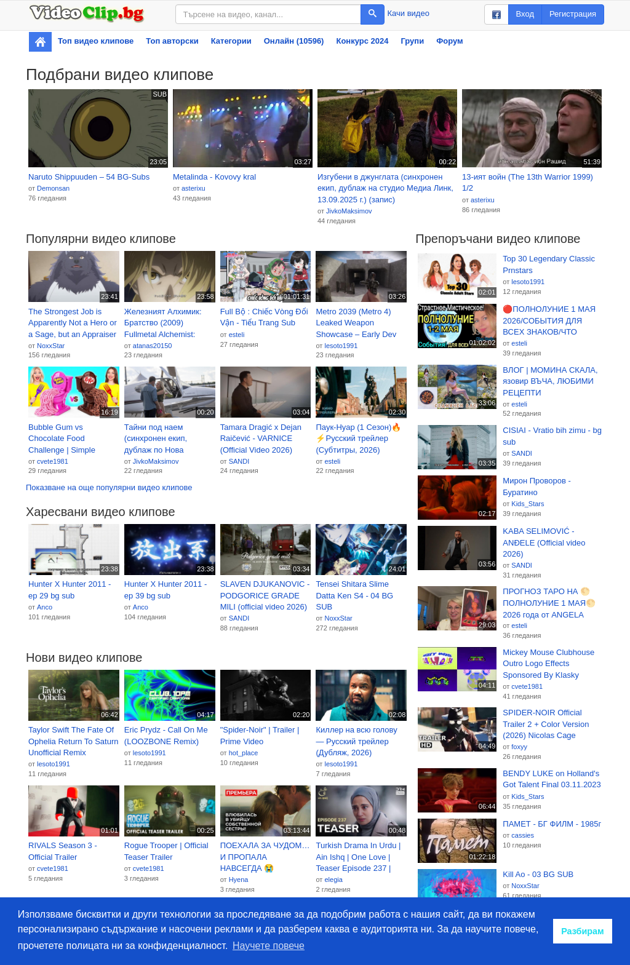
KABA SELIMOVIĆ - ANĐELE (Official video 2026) (544, 542)
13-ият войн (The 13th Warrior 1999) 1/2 (527, 182)
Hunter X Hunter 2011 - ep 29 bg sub (69, 589)
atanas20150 (152, 345)
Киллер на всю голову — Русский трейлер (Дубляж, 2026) (356, 741)
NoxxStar (51, 345)
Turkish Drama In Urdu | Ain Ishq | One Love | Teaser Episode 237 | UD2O (358, 857)
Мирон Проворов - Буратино (536, 486)
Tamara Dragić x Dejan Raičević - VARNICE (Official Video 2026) (260, 439)
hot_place (243, 753)
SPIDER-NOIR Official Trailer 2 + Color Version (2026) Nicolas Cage (546, 724)
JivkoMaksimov (349, 211)
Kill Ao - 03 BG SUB (538, 874)
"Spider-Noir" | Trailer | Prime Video (260, 735)
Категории (231, 41)
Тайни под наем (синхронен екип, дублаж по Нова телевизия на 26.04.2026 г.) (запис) (163, 439)
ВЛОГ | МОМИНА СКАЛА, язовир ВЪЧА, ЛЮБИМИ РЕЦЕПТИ (550, 381)
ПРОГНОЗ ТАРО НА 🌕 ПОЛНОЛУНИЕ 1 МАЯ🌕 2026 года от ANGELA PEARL (549, 603)
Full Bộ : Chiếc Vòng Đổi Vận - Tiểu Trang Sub (264, 317)
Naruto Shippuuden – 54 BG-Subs (89, 176)
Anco (44, 607)
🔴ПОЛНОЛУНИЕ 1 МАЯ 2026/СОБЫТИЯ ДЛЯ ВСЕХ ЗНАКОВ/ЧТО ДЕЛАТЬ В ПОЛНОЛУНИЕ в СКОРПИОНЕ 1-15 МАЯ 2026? (551, 321)
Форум (449, 41)
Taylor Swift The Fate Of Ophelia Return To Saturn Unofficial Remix (73, 741)
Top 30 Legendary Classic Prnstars (549, 264)
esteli (237, 334)
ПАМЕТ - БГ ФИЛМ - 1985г (552, 823)
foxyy (519, 746)
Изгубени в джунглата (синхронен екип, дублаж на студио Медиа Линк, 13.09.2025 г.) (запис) (385, 188)
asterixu (193, 188)
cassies (522, 835)
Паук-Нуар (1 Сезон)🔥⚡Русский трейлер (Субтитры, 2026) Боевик (358, 439)
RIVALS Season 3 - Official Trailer (62, 851)
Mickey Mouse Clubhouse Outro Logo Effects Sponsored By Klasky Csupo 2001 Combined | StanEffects (548, 664)
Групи (412, 41)
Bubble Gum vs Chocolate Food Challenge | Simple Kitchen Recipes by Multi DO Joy (72, 439)
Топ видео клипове (96, 41)
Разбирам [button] (582, 931)
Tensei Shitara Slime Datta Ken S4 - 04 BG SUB (354, 595)
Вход (525, 13)
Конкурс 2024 (362, 41)
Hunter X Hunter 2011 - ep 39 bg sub (165, 589)
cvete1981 (52, 461)
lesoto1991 (340, 345)
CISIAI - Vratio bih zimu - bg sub (552, 436)
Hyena (239, 879)
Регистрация (572, 13)
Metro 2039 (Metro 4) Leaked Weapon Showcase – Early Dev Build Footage (356, 323)
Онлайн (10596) (294, 41)
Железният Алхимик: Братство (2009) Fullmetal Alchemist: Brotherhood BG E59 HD (168, 323)
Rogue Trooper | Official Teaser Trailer (166, 851)
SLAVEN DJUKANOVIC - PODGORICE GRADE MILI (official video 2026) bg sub (265, 596)
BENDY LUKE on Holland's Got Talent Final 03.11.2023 (552, 779)
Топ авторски (172, 41)
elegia (333, 879)
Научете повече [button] (269, 945)
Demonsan (53, 188)
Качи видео (408, 13)
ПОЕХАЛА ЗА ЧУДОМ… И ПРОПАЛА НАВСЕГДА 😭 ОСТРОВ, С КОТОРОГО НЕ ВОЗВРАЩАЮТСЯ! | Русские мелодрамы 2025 (265, 857)
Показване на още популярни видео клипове (109, 487)
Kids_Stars (527, 503)
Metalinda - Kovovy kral (214, 176)
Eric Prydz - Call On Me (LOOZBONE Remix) (166, 735)
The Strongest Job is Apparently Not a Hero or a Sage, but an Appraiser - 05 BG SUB (72, 323)
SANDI (239, 461)
